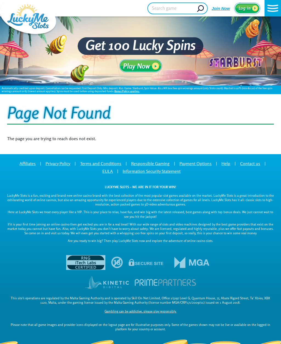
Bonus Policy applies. (126, 91)
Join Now (221, 8)
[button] (273, 8)
